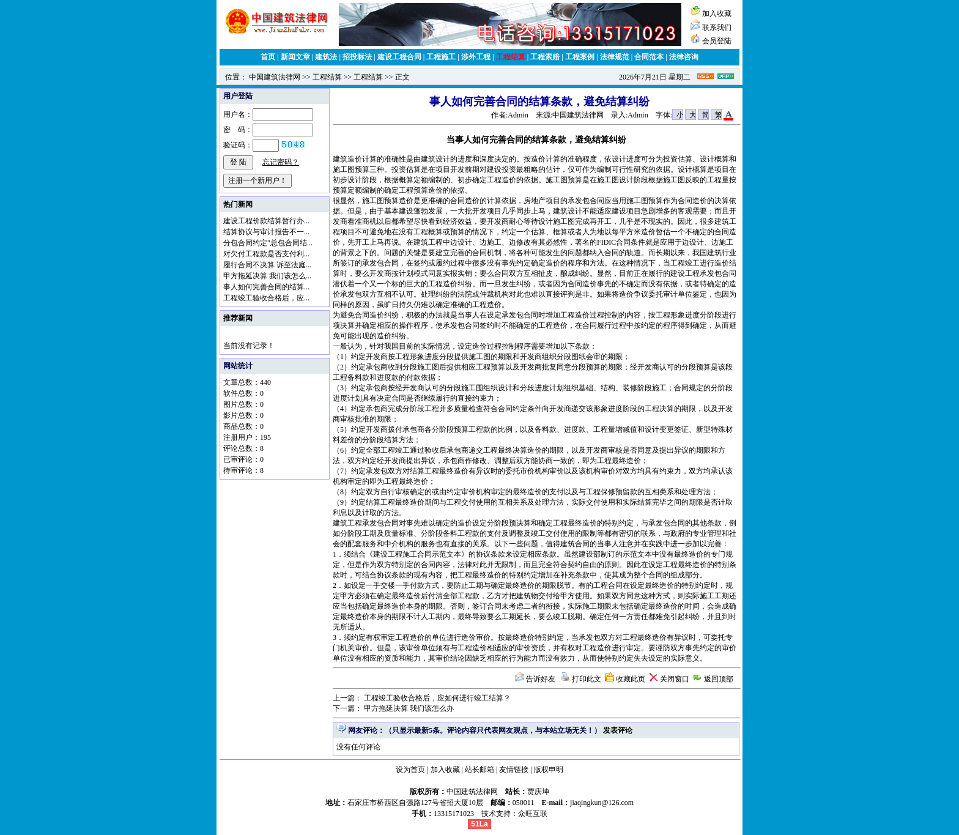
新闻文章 (295, 57)
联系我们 (716, 27)
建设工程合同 (399, 57)
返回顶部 (718, 679)
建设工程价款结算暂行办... (266, 221)
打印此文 (586, 679)
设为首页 (410, 769)
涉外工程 (476, 57)
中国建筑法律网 (274, 77)
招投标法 (357, 57)
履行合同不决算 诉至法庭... (267, 265)
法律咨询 (683, 57)
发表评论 (617, 730)
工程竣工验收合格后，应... (266, 298)
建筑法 (326, 57)
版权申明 (548, 769)
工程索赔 (545, 57)
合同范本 (649, 57)
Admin (518, 115)
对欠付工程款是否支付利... (266, 254)
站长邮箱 (479, 769)
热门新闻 (238, 204)
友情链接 (513, 769)
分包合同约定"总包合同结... (268, 243)
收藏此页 (630, 679)
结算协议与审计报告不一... (266, 232)
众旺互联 (532, 813)
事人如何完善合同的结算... (266, 287)
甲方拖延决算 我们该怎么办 (409, 708)
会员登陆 (716, 41)
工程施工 (441, 57)
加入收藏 (716, 13)
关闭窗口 (674, 679)
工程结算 (510, 57)
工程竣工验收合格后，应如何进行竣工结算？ (437, 698)
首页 (268, 57)
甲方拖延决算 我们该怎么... (267, 276)
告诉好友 (540, 679)
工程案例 (579, 57)
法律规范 (614, 57)
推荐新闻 (238, 318)
